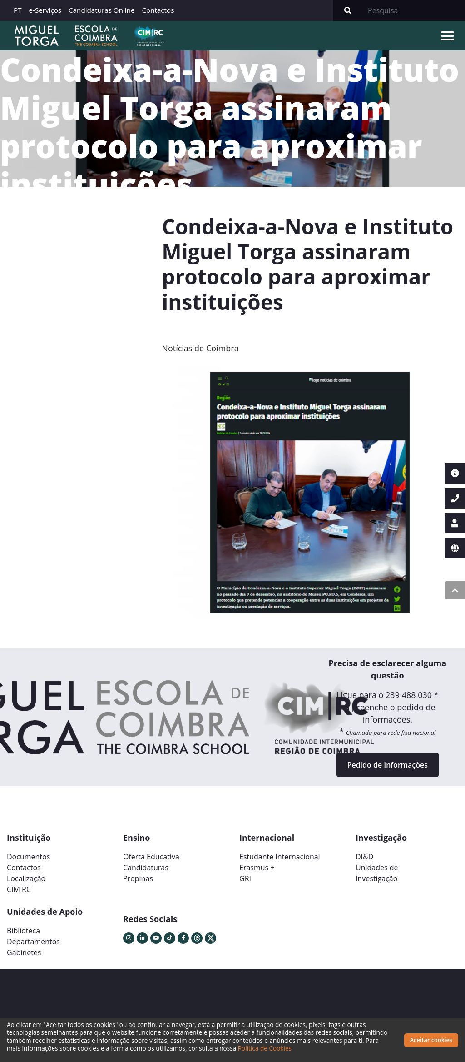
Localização (26, 878)
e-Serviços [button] (45, 10)
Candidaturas (145, 868)
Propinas (138, 878)
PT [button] (18, 10)
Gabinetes (24, 952)
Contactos (158, 10)
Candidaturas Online (101, 10)
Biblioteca (23, 931)
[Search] (413, 10)
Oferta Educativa (151, 857)
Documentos (28, 857)
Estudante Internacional (279, 857)
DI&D (364, 857)
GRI (245, 878)
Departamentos (33, 942)
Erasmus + (257, 868)
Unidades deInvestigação (377, 873)
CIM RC (19, 889)
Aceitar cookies (431, 1040)
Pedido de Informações (387, 765)
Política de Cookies (265, 1048)
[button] (184, 496)
